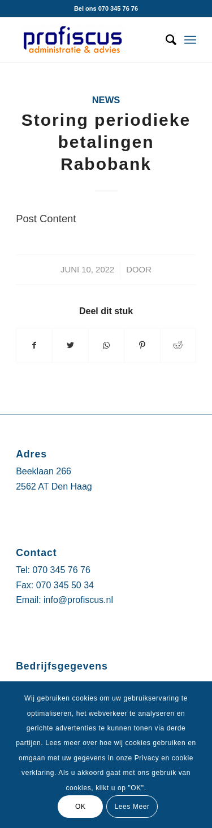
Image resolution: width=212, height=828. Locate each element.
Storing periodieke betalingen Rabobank (106, 142)
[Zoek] (165, 40)
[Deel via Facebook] (34, 345)
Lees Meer (131, 807)
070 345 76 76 (61, 570)
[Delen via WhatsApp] (106, 345)
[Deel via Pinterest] (141, 345)
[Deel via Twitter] (70, 345)
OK (80, 807)
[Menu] (190, 40)
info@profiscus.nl (78, 600)
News (106, 100)
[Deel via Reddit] (178, 345)
